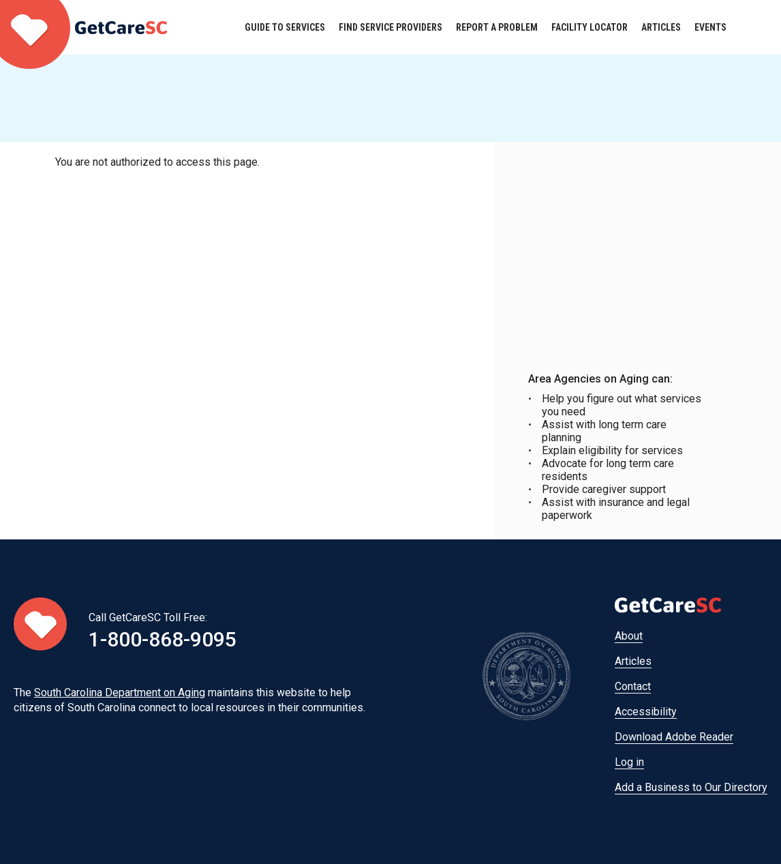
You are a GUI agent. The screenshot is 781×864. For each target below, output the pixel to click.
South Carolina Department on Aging (119, 692)
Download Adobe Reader (674, 736)
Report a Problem (497, 27)
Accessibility (646, 711)
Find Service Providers (390, 27)
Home (83, 27)
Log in (629, 762)
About (629, 635)
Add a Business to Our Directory (691, 787)
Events (710, 27)
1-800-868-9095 (162, 639)
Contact (633, 686)
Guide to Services (285, 27)
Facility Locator (589, 27)
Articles (661, 27)
